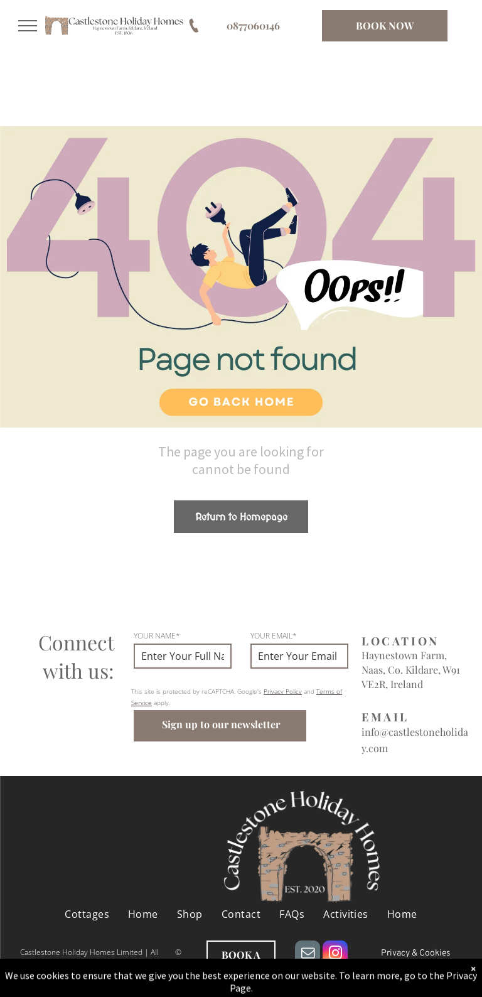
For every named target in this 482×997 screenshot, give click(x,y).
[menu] (27, 25)
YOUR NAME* (157, 635)
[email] (307, 954)
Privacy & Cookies (416, 953)
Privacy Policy (283, 691)
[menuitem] (87, 914)
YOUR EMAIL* (273, 635)
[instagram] (335, 954)
